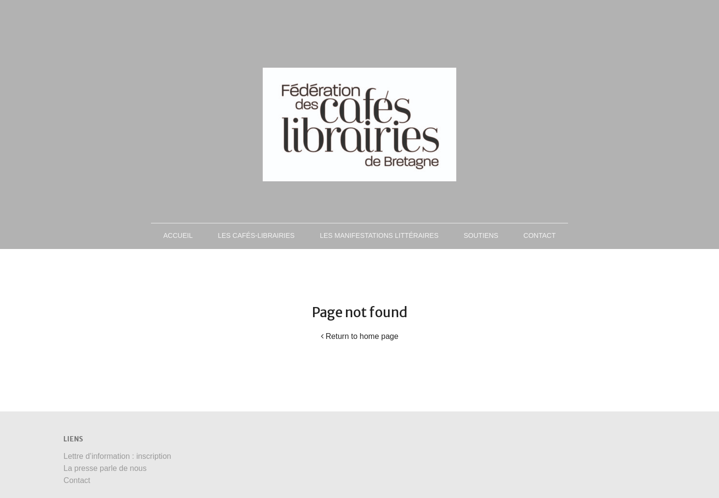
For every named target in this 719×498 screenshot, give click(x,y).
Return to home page (360, 336)
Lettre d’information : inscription (117, 456)
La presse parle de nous (105, 468)
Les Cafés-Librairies (256, 235)
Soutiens (481, 235)
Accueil (178, 235)
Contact (540, 235)
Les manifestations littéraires (379, 235)
